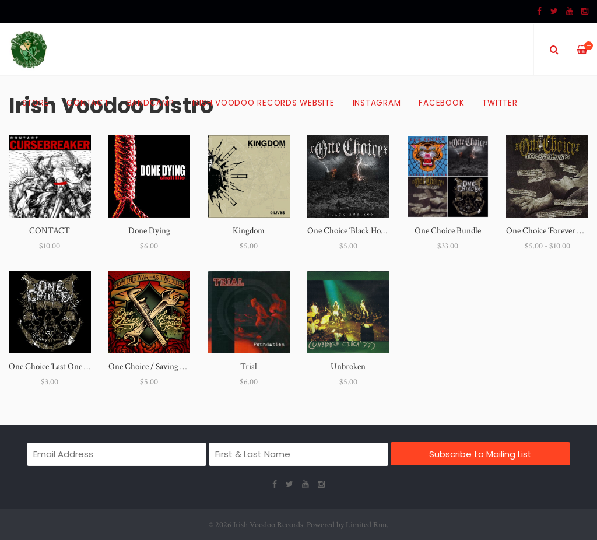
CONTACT (49, 230)
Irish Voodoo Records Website (263, 102)
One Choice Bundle (448, 230)
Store (35, 102)
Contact (87, 102)
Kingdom (249, 230)
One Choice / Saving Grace (154, 366)
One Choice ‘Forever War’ (550, 230)
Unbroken (348, 366)
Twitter (499, 102)
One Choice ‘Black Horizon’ (353, 230)
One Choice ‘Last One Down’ (58, 366)
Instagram (377, 102)
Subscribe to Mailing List (480, 454)
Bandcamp (150, 102)
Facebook (441, 102)
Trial (248, 366)
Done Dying (149, 230)
